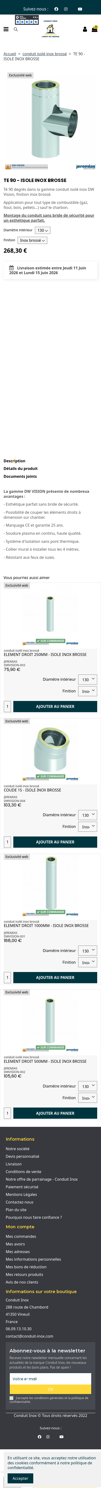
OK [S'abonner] (50, 1389)
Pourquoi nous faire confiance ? (34, 1217)
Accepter (20, 1478)
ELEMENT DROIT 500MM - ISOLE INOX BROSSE (45, 1061)
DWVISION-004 (14, 801)
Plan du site (16, 1209)
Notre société (17, 1148)
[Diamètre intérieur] (42, 230)
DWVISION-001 (14, 936)
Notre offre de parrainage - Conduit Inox (42, 1179)
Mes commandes (21, 1236)
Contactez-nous (20, 1202)
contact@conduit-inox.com (29, 1336)
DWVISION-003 (14, 665)
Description (14, 460)
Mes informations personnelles (33, 1259)
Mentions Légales (21, 1194)
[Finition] (32, 240)
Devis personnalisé (22, 1156)
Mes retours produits (24, 1274)
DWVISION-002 (14, 1072)
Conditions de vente (23, 1171)
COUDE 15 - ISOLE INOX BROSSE (32, 790)
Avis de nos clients (22, 1282)
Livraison (14, 1164)
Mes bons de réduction (26, 1266)
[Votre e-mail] (50, 1379)
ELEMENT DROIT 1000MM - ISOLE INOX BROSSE (46, 925)
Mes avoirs (15, 1244)
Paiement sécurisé (22, 1186)
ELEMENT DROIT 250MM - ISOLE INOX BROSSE (45, 654)
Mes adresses (18, 1251)
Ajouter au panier (55, 706)
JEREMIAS (10, 661)
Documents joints (20, 476)
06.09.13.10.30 (19, 1328)
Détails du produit (21, 468)
